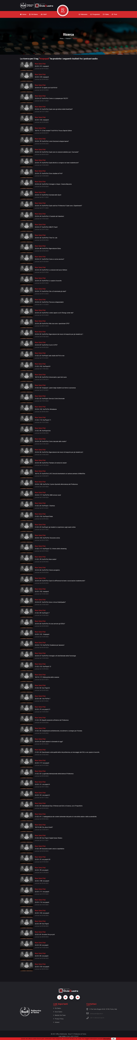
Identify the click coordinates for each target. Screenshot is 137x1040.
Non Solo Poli (40, 64)
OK (114, 1038)
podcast (68, 38)
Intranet (56, 1022)
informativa (106, 1038)
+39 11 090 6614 (95, 1018)
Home (62, 38)
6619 (102, 1018)
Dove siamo (57, 1012)
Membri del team (59, 1015)
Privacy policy (58, 1019)
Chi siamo (57, 1008)
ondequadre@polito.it (94, 1013)
